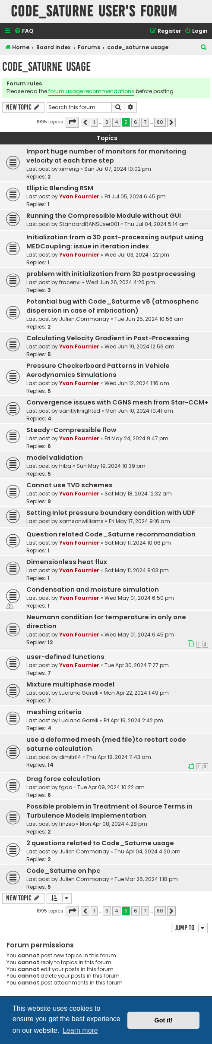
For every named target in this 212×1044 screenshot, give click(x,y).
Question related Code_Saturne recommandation (111, 534)
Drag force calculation (63, 778)
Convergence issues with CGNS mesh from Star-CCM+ (117, 402)
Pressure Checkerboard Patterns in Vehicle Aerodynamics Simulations (98, 370)
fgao (65, 787)
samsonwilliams (81, 521)
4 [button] (116, 122)
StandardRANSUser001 (89, 224)
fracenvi (70, 282)
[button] (72, 122)
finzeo (67, 824)
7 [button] (145, 122)
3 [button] (106, 122)
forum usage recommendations (91, 91)
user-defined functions (65, 656)
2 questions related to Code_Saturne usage (100, 843)
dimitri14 (70, 757)
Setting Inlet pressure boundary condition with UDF (110, 512)
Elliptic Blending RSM (59, 188)
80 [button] (160, 122)
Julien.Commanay (84, 319)
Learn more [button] (80, 1030)
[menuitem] (23, 31)
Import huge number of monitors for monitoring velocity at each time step (106, 156)
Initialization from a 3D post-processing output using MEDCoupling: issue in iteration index (114, 242)
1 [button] (94, 122)
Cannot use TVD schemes (69, 485)
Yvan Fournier (79, 196)
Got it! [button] (164, 1020)
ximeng (69, 168)
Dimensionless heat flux (66, 562)
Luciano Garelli (78, 692)
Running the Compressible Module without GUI (103, 215)
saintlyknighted (79, 410)
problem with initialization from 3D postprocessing (110, 274)
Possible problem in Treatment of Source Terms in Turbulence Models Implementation (109, 811)
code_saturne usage (46, 66)
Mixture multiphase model (70, 684)
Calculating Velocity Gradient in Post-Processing (107, 338)
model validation (54, 457)
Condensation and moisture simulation (92, 589)
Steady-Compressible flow (71, 430)
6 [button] (135, 122)
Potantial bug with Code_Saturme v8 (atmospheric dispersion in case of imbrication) (112, 306)
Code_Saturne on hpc (63, 870)
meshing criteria (54, 712)
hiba (65, 466)
